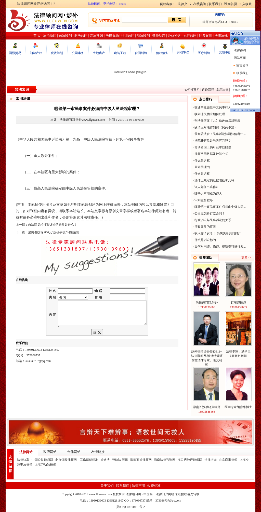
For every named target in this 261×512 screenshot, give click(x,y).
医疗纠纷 (204, 53)
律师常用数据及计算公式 (211, 154)
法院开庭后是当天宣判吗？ (212, 140)
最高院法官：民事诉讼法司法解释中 (218, 134)
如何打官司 (192, 89)
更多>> (246, 257)
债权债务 (162, 53)
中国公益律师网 (42, 460)
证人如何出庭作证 (206, 187)
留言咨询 (242, 65)
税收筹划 (57, 53)
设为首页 (230, 4)
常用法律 (222, 89)
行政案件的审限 (205, 226)
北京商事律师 (228, 460)
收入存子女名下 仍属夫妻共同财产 (217, 233)
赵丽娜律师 (238, 302)
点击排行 (205, 99)
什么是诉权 (202, 160)
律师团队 (205, 258)
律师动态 (158, 35)
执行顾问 (190, 35)
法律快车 (23, 460)
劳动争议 (183, 52)
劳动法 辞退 (120, 460)
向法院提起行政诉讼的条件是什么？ (52, 224)
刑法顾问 (80, 35)
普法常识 (96, 35)
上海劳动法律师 (45, 464)
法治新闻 (49, 35)
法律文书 (184, 4)
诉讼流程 (208, 89)
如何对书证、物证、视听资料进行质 (218, 246)
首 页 (37, 35)
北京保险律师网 (66, 460)
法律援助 (112, 35)
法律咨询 (210, 460)
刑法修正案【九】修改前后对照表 (217, 121)
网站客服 (239, 58)
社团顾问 (127, 35)
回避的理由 (202, 167)
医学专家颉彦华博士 (238, 407)
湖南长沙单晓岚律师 (206, 407)
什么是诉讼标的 (205, 240)
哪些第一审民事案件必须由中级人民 (218, 207)
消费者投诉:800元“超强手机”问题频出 (53, 232)
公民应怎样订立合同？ (209, 213)
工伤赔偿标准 (89, 460)
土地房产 (99, 53)
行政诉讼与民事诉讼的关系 (212, 220)
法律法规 (221, 35)
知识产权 (36, 53)
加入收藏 (245, 4)
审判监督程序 (203, 200)
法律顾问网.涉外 (207, 302)
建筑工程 (120, 53)
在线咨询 (199, 4)
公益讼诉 (174, 35)
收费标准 (154, 486)
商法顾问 (143, 35)
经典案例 (205, 35)
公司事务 (78, 53)
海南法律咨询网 (164, 460)
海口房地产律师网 (190, 460)
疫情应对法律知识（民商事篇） (215, 127)
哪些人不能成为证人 (208, 193)
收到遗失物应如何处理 (209, 114)
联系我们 (215, 4)
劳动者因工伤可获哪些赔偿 (212, 147)
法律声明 (138, 486)
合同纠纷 (141, 53)
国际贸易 (15, 53)
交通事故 (225, 52)
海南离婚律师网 (141, 460)
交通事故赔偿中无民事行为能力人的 (218, 107)
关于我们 (107, 486)
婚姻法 (105, 460)
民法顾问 (65, 35)
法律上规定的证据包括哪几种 (214, 180)
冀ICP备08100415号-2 (130, 507)
